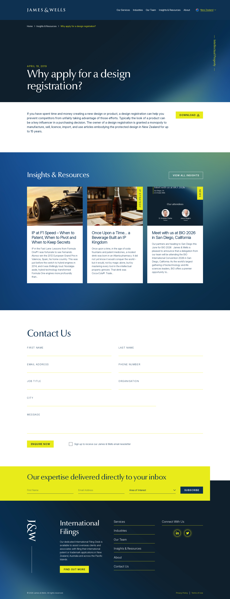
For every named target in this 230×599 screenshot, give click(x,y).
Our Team (151, 10)
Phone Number (129, 364)
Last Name (126, 347)
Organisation (129, 381)
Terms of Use (197, 593)
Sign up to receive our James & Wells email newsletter (100, 444)
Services (119, 521)
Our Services (123, 10)
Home (30, 26)
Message (33, 414)
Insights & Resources (170, 10)
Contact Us (121, 566)
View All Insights (186, 175)
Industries (138, 10)
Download (189, 115)
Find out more (74, 569)
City (30, 397)
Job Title (34, 381)
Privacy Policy (182, 593)
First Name (35, 347)
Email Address (38, 364)
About (187, 10)
